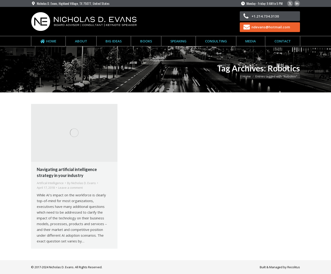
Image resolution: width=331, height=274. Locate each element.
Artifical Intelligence (50, 183)
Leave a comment (70, 188)
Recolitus (293, 267)
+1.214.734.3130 (265, 16)
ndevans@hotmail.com (270, 27)
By (81, 183)
